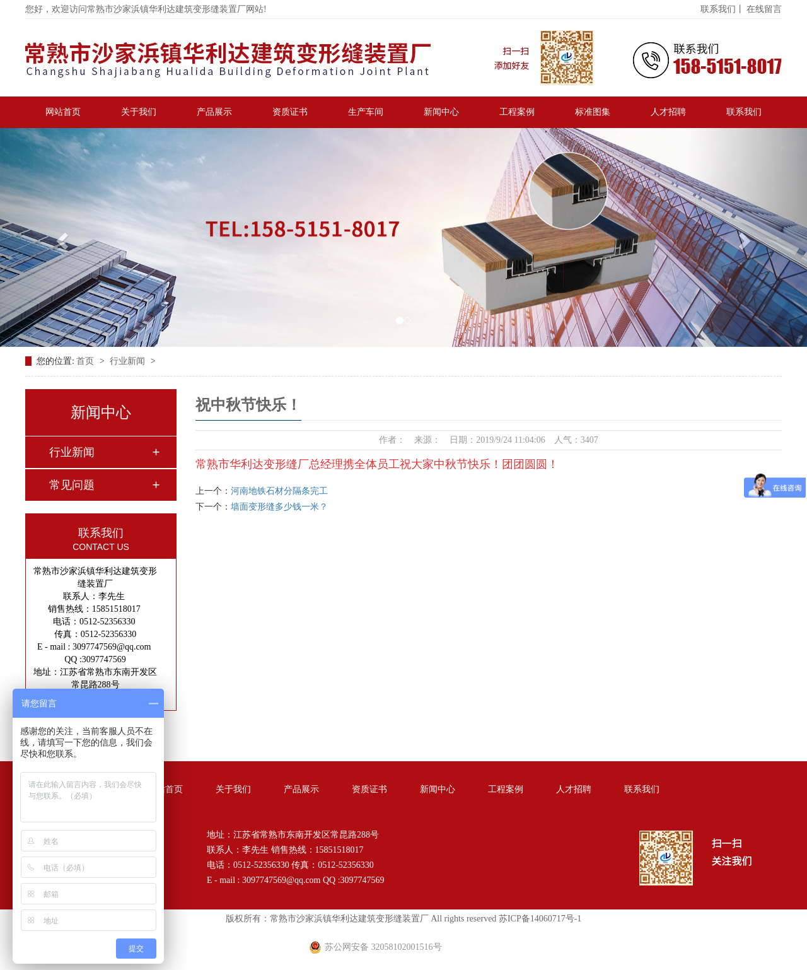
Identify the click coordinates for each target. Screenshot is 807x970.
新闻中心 (441, 112)
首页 (86, 361)
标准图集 (592, 112)
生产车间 (365, 112)
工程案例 (517, 112)
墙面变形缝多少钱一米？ (279, 506)
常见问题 (72, 485)
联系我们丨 (722, 9)
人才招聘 (668, 112)
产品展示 (214, 112)
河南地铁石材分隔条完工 (279, 491)
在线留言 (764, 9)
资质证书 (290, 112)
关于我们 (138, 112)
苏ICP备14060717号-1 (540, 918)
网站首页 (63, 112)
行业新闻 (129, 361)
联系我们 (744, 112)
